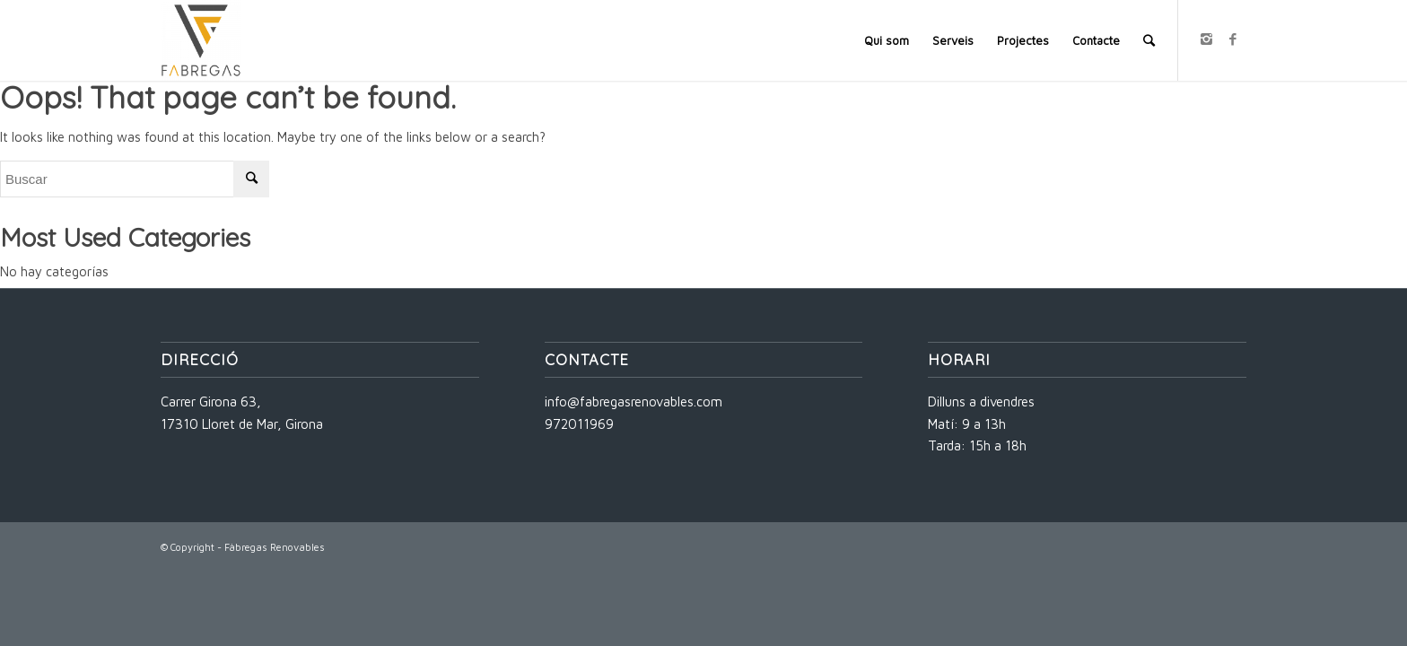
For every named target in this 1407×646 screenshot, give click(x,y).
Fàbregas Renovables (274, 547)
